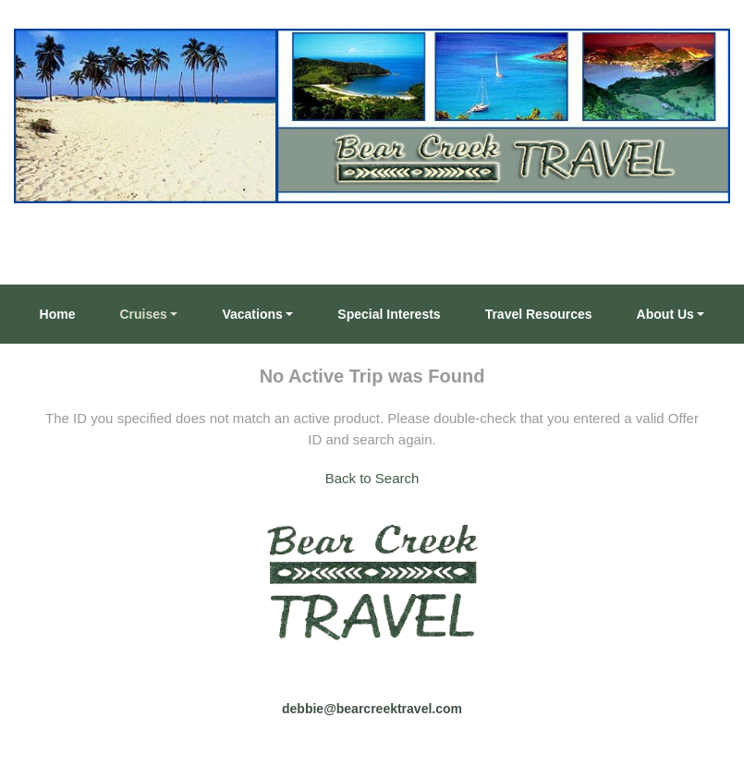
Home (58, 314)
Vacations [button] (252, 314)
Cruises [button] (143, 314)
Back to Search (372, 478)
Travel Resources (538, 314)
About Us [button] (665, 314)
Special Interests (388, 314)
